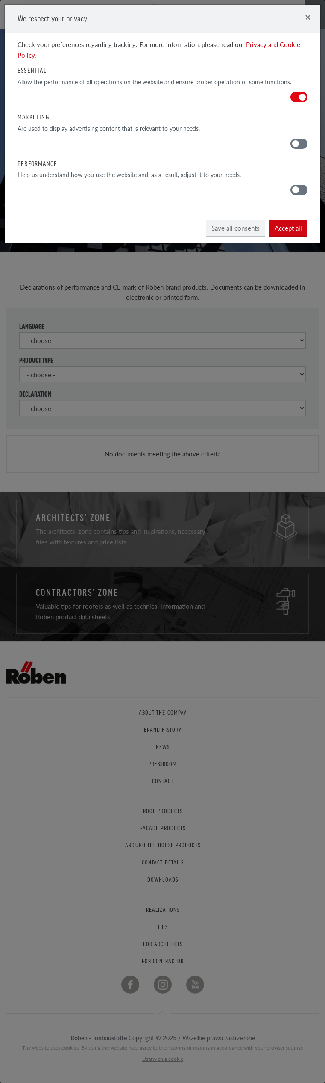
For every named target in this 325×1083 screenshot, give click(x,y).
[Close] (307, 17)
